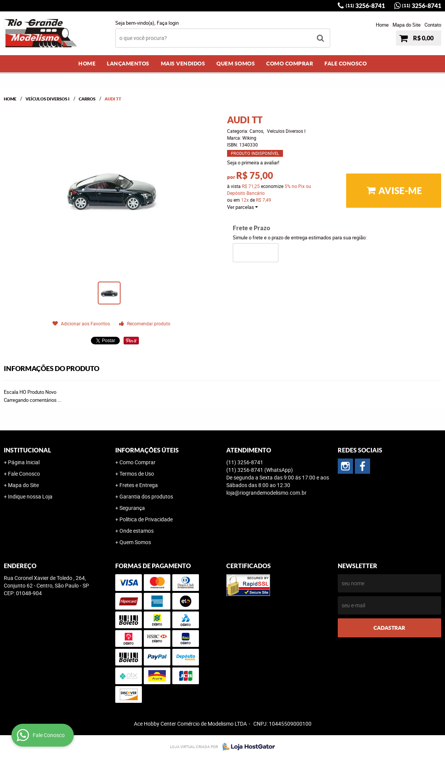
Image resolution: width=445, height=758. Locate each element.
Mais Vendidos (183, 64)
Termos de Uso (136, 473)
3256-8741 (365, 5)
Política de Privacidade (146, 519)
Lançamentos (128, 64)
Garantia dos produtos (146, 496)
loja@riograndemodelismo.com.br (266, 492)
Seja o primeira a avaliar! (253, 162)
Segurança (132, 507)
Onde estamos (136, 530)
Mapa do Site (407, 24)
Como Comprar (289, 64)
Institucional (27, 450)
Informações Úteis (147, 450)
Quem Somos (235, 64)
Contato (432, 24)
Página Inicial (24, 462)
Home (382, 24)
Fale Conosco (345, 64)
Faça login (168, 22)
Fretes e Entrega (138, 485)
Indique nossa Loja (30, 496)
